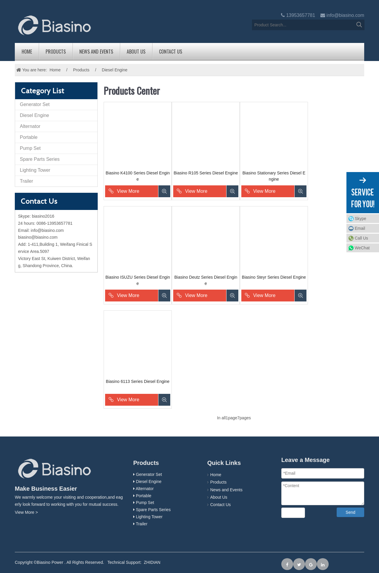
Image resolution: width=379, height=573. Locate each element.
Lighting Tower (35, 170)
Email (360, 228)
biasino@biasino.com (37, 237)
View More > (26, 512)
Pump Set (30, 148)
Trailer (26, 181)
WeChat (362, 247)
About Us (136, 51)
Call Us (361, 238)
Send (350, 512)
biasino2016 (43, 216)
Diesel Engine (34, 115)
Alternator (30, 126)
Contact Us (170, 51)
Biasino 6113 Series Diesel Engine (138, 381)
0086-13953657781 (54, 223)
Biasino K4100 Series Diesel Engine (138, 176)
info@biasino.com (345, 15)
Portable (29, 137)
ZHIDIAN (152, 562)
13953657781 (300, 15)
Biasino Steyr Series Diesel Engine (274, 277)
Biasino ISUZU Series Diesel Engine (137, 280)
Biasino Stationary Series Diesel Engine (274, 176)
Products (56, 51)
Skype (360, 218)
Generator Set (35, 104)
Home (27, 51)
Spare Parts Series (40, 159)
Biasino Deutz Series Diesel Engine (205, 280)
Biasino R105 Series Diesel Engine (206, 173)
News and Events (96, 51)
